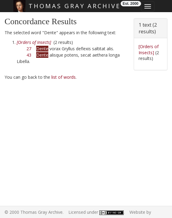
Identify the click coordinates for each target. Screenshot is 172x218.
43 (28, 55)
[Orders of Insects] (149, 49)
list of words (63, 77)
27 (28, 48)
